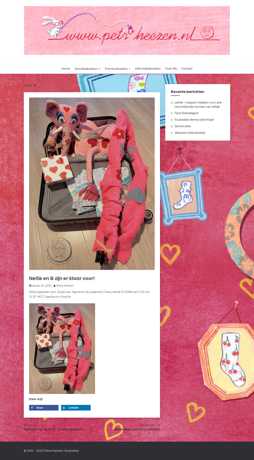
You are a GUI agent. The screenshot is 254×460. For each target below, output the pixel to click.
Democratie (182, 126)
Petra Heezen (65, 285)
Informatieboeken (148, 68)
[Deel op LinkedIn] (75, 408)
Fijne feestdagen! (186, 113)
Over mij (171, 68)
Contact (187, 68)
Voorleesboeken (86, 68)
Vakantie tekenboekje (189, 132)
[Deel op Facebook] (44, 408)
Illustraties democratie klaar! (194, 119)
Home (65, 68)
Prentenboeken (116, 68)
